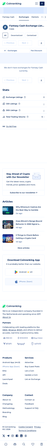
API (4, 375)
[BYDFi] (7, 344)
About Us (7, 317)
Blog (5, 416)
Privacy (37, 427)
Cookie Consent (26, 427)
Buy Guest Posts (32, 366)
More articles (23, 248)
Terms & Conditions (27, 430)
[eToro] (21, 343)
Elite (5, 371)
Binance (12, 330)
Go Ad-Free (11, 126)
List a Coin (29, 371)
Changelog (8, 404)
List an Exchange (32, 379)
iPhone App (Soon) (11, 366)
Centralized (31, 35)
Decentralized (16, 35)
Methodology (9, 408)
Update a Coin (31, 375)
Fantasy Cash (8, 17)
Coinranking (12, 3)
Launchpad (8, 379)
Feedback (29, 404)
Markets (35, 17)
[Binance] (23, 338)
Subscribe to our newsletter (23, 192)
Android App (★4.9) (11, 362)
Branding (7, 412)
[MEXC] (8, 338)
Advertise (29, 362)
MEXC (5, 330)
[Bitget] (36, 338)
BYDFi (19, 330)
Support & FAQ (31, 408)
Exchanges (24, 17)
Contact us (29, 400)
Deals (5, 383)
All (5, 35)
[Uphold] (36, 344)
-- (43, 104)
